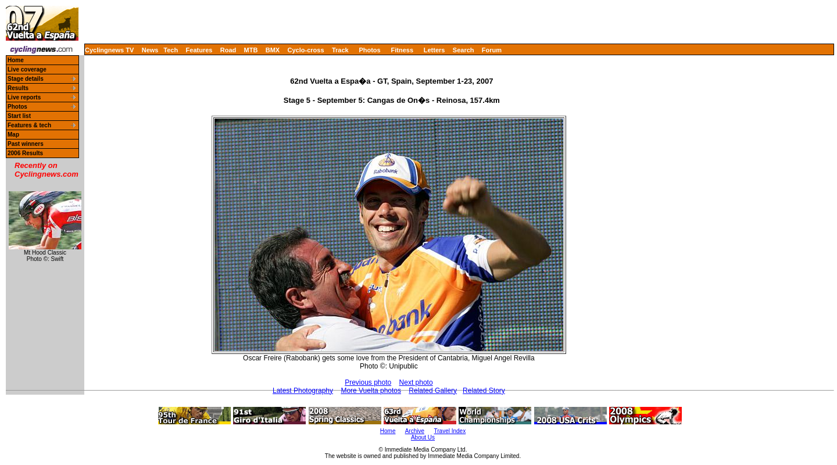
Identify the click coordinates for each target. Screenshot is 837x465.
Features (199, 49)
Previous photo (368, 382)
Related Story (484, 391)
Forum (492, 49)
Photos (369, 49)
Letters (434, 49)
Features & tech (29, 125)
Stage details (26, 79)
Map (13, 134)
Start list (19, 116)
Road (228, 49)
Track (340, 49)
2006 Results (25, 153)
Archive (414, 431)
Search (463, 49)
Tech (170, 49)
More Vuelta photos (371, 391)
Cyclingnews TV (109, 49)
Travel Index (450, 431)
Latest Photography (303, 391)
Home (16, 60)
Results (18, 88)
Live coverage (27, 69)
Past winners (26, 144)
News (150, 49)
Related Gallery (433, 391)
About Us (423, 437)
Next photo (416, 382)
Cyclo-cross (306, 49)
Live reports (24, 97)
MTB (251, 49)
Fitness (402, 49)
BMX (273, 49)
